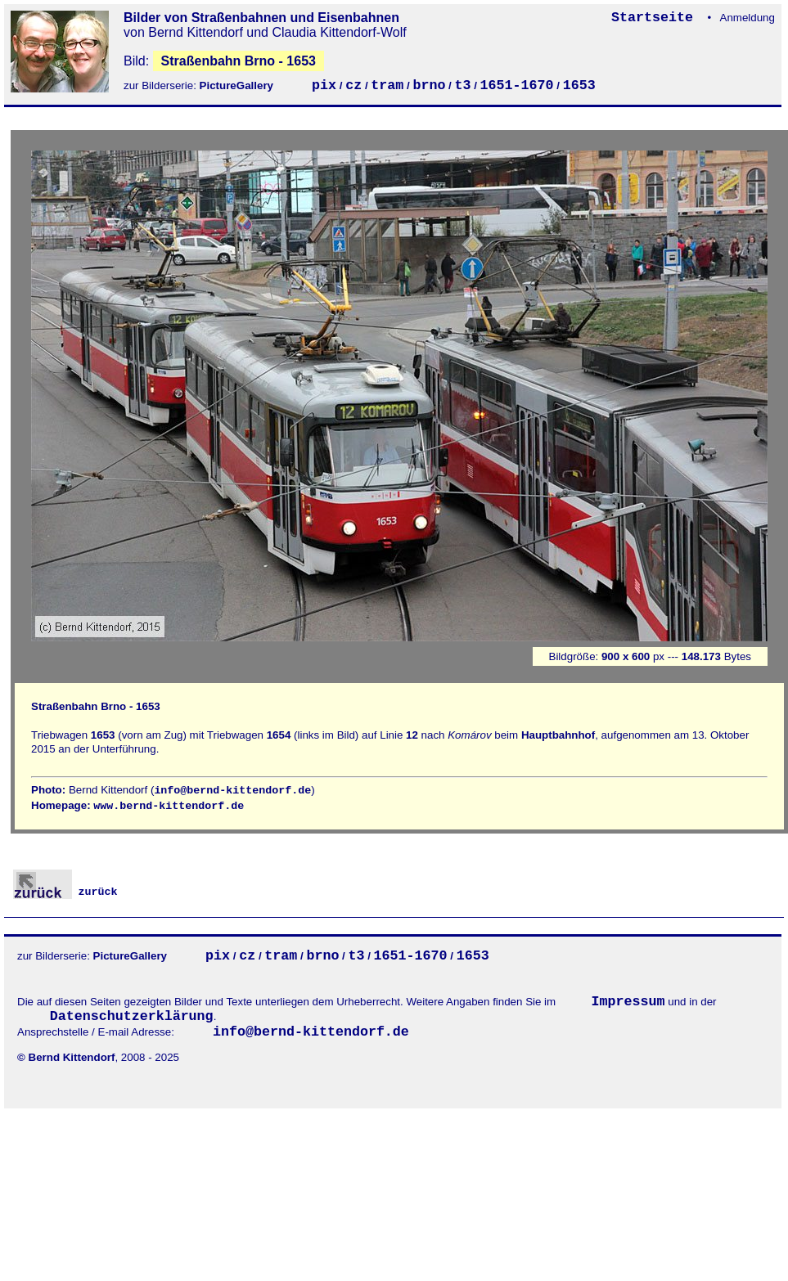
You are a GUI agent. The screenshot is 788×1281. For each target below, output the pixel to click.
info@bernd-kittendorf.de (232, 790)
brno (428, 85)
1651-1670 (517, 85)
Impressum (628, 1001)
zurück (65, 892)
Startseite (656, 17)
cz (353, 85)
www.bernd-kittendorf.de (168, 806)
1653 (579, 85)
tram (387, 85)
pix (324, 85)
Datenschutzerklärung (132, 1016)
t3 (463, 85)
